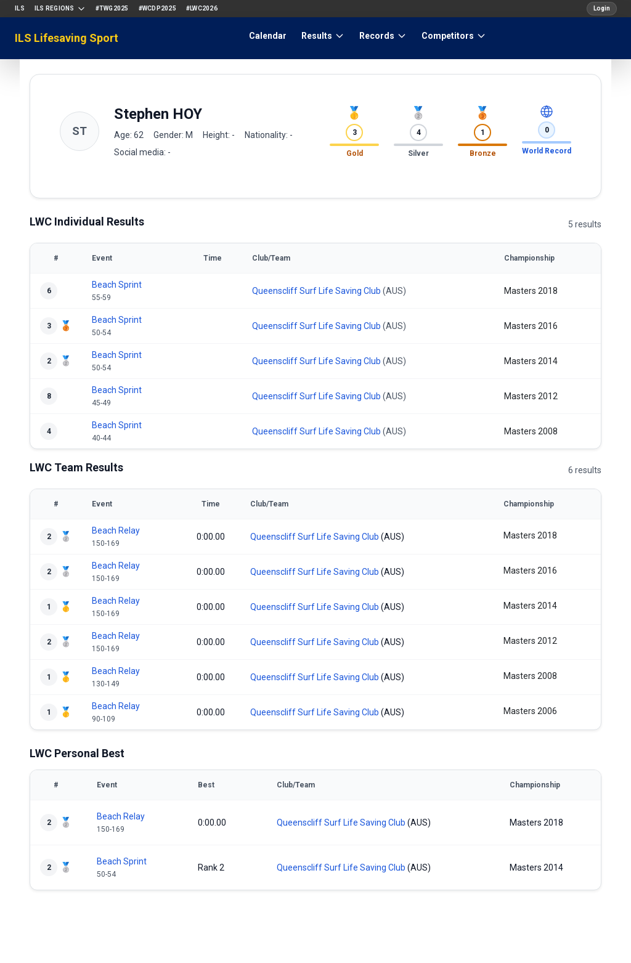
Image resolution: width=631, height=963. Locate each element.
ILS (20, 8)
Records (383, 36)
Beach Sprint (117, 285)
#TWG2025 (112, 8)
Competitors (453, 36)
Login (601, 8)
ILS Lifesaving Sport (66, 37)
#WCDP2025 (157, 8)
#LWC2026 (202, 8)
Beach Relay (116, 530)
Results (322, 36)
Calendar (268, 36)
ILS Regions (60, 8)
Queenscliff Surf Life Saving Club (316, 291)
